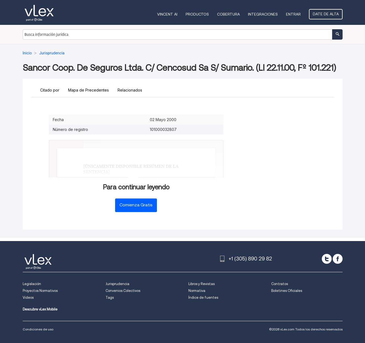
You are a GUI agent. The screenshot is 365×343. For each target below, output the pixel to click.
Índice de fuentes (203, 297)
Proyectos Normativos (40, 291)
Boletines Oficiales (286, 291)
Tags (110, 297)
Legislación (32, 284)
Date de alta (326, 14)
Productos (197, 14)
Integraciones (263, 14)
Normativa (196, 291)
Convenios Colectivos (123, 291)
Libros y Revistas (201, 284)
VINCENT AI (167, 14)
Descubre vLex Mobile (40, 309)
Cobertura (228, 14)
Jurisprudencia (117, 284)
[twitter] (327, 259)
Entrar (293, 14)
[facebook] (338, 259)
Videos (28, 297)
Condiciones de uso (38, 329)
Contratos (279, 284)
